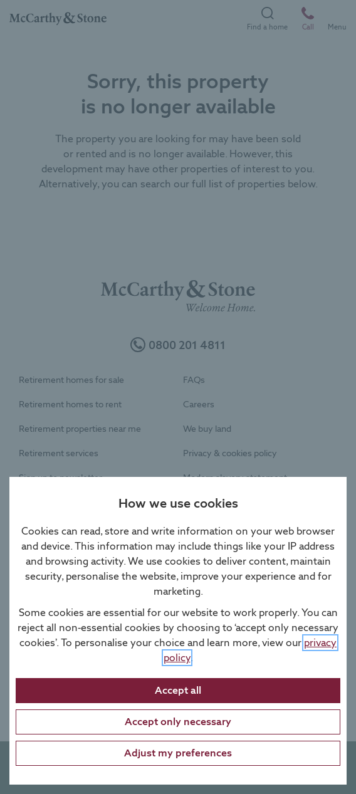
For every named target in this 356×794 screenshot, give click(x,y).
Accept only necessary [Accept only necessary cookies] (178, 721)
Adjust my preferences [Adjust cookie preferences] (178, 753)
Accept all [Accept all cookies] (178, 690)
